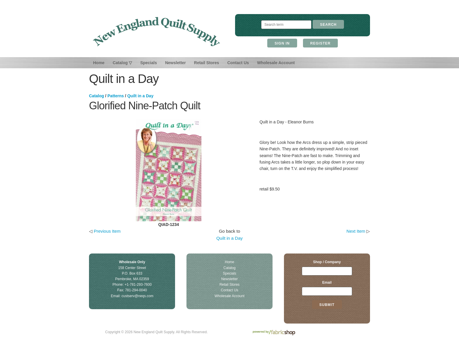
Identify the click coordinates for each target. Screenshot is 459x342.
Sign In (282, 43)
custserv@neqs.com (137, 296)
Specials (148, 62)
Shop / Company (327, 262)
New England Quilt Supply (156, 31)
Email (327, 282)
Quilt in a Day (140, 95)
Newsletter (175, 62)
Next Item (356, 231)
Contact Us (238, 62)
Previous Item (107, 231)
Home (99, 62)
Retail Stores (206, 62)
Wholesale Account (276, 62)
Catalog (96, 95)
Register (320, 43)
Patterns (115, 95)
